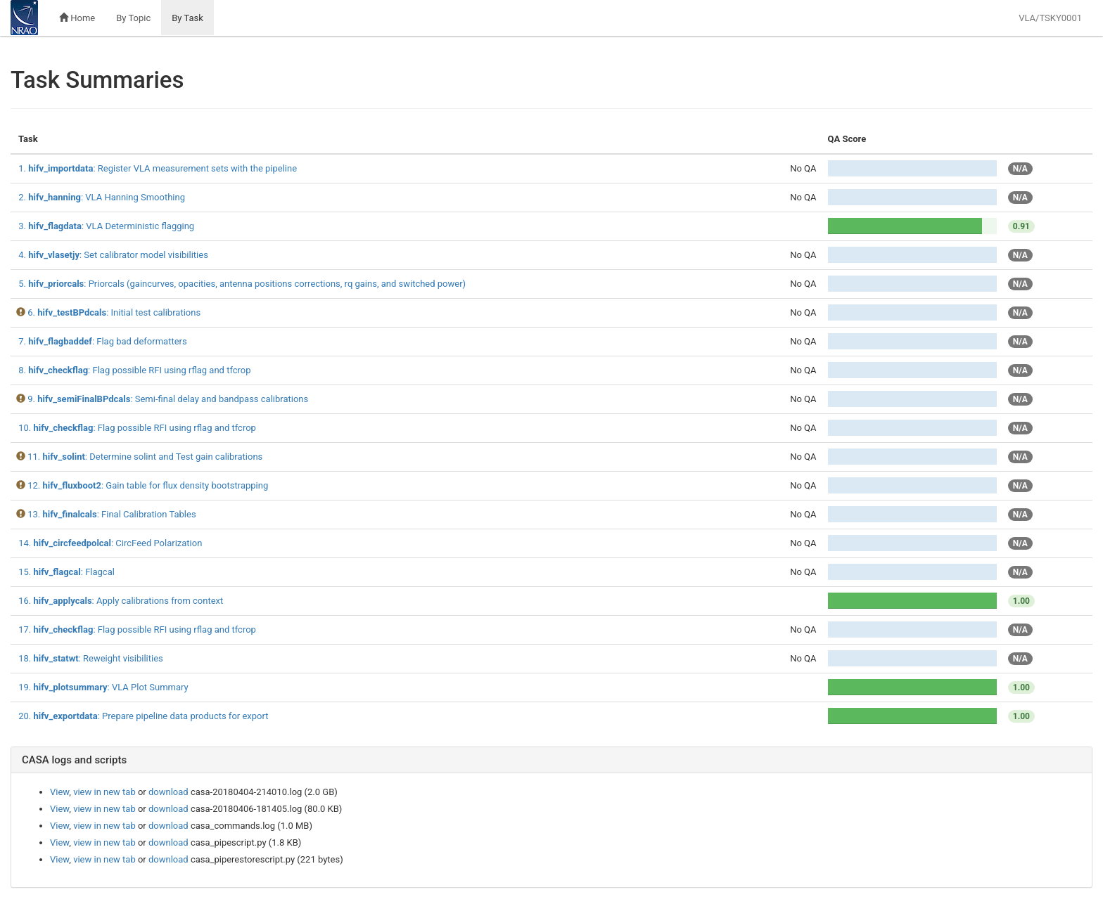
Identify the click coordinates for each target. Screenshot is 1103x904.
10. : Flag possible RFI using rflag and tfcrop (137, 427)
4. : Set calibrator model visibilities (113, 255)
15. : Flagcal (66, 572)
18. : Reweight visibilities (90, 658)
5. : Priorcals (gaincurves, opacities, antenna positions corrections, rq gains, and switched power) (242, 283)
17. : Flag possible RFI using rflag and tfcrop (137, 629)
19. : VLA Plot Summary (103, 687)
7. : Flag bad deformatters (102, 341)
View (59, 792)
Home (77, 18)
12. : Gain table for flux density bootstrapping (147, 485)
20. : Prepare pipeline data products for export (143, 716)
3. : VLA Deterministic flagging (106, 226)
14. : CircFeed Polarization (110, 543)
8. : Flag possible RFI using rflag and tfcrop (134, 370)
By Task (187, 18)
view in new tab (104, 792)
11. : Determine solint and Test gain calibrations (144, 456)
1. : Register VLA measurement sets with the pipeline (157, 168)
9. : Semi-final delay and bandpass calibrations (167, 399)
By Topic (133, 18)
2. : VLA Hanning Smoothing (101, 197)
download (168, 792)
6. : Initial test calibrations (113, 312)
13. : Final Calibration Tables (111, 514)
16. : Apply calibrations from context (120, 600)
